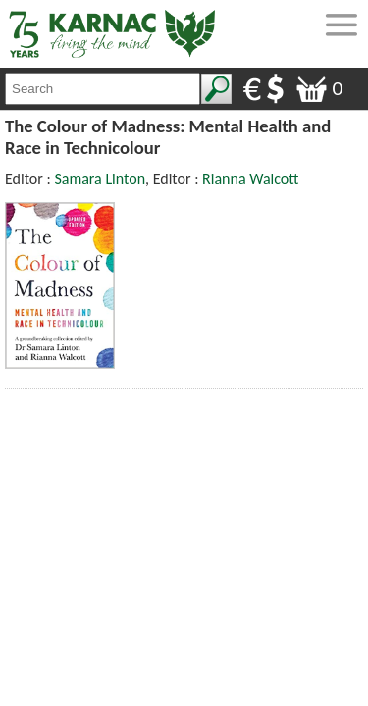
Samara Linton (99, 179)
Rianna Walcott (250, 179)
